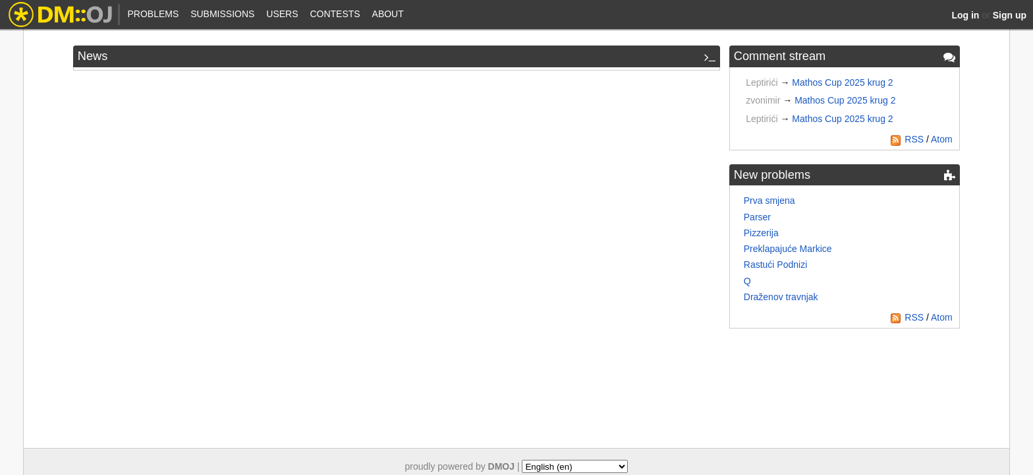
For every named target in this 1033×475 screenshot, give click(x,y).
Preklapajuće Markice (788, 248)
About (388, 14)
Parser (757, 217)
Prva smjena (769, 200)
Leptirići (761, 82)
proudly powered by (460, 466)
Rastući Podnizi (776, 264)
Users (282, 14)
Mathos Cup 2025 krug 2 (842, 82)
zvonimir (763, 100)
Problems (153, 14)
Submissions (222, 14)
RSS (907, 139)
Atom (942, 139)
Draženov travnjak (781, 297)
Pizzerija (761, 233)
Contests (335, 14)
